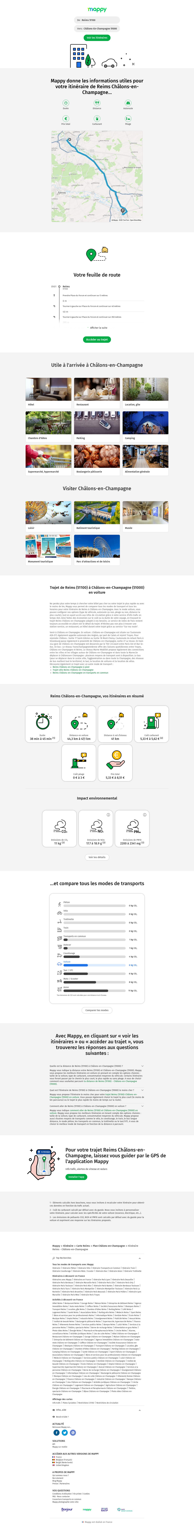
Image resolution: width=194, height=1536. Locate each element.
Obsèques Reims (132, 1306)
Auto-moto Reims (77, 1306)
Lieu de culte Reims (102, 1334)
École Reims (134, 1315)
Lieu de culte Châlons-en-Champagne (99, 1376)
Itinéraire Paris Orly (125, 1283)
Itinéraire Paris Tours (61, 1289)
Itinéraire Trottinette (132, 1271)
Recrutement (57, 1478)
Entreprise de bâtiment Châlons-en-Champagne (74, 1340)
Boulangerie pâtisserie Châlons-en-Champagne (121, 1373)
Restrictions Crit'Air (86, 1403)
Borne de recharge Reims (101, 1328)
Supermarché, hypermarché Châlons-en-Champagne (74, 1367)
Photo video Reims (60, 1331)
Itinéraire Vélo (84, 1268)
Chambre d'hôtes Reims (97, 1309)
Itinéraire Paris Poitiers (117, 1292)
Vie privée (77, 1494)
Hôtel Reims (57, 1303)
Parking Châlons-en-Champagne (125, 1349)
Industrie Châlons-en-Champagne (111, 1379)
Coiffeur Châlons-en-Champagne (93, 1343)
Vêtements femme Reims (70, 1324)
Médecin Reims (122, 1312)
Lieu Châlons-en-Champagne (79, 1382)
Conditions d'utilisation (62, 1494)
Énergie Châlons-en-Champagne (65, 1388)
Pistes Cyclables (69, 1403)
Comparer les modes (97, 1010)
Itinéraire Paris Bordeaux (62, 1283)
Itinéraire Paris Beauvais (95, 1292)
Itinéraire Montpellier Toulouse (110, 1289)
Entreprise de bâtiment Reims (121, 1303)
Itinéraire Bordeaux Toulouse (127, 1286)
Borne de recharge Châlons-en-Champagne (101, 1370)
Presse (55, 1484)
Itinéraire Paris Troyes (90, 1295)
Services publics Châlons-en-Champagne (101, 1358)
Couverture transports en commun (66, 1499)
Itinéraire (56, 1268)
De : (86, 20)
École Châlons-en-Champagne (94, 1364)
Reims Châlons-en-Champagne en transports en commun (80, 673)
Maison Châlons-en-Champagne (127, 1337)
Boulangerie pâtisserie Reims (88, 1321)
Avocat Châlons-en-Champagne (112, 1367)
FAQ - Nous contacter (61, 1496)
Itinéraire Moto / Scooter (83, 1271)
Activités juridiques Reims (81, 1334)
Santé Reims (73, 1312)
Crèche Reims (121, 1331)
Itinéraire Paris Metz (70, 1295)
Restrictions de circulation (107, 1403)
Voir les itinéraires (97, 37)
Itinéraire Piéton (69, 1268)
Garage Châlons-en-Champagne (98, 1337)
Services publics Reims (91, 1324)
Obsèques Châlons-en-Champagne (79, 1346)
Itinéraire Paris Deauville (122, 1280)
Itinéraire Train (128, 1268)
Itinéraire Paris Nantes (103, 1286)
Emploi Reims (72, 1318)
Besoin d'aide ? (60, 1417)
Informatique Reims (104, 1315)
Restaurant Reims (72, 1303)
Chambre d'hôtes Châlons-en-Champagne (92, 1349)
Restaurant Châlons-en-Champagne (67, 1337)
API (53, 1444)
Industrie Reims (86, 1318)
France (57, 1457)
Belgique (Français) (62, 1460)
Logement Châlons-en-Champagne (89, 1385)
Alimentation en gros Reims (125, 1328)
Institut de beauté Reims (64, 1321)
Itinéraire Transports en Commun (106, 1268)
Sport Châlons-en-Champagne (122, 1352)
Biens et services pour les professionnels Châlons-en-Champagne (113, 1355)
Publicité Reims (121, 1318)
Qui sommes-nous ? (60, 1475)
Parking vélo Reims (106, 1312)
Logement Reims (59, 1312)
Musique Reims (58, 1318)
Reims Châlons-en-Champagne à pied (71, 667)
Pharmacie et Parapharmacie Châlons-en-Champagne (104, 1388)
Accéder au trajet (97, 339)
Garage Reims (87, 1303)
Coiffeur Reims (92, 1306)
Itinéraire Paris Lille (106, 1283)
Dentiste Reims (121, 1315)
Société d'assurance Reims (112, 1306)
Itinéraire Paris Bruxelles (72, 1292)
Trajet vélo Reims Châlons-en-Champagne (73, 670)
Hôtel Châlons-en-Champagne (124, 1334)
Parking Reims (114, 1309)
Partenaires (65, 1484)
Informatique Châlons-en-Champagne (83, 1373)
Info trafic (56, 1403)
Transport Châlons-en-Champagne (110, 1346)
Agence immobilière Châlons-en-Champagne (114, 1340)
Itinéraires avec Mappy (62, 1280)
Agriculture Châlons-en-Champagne (121, 1385)
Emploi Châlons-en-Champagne (122, 1364)
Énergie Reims (76, 1331)
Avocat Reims (134, 1318)
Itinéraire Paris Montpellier (83, 1289)
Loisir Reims (122, 1324)
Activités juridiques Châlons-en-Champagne (112, 1382)
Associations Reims (89, 1312)
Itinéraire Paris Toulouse (62, 1286)
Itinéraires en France (82, 1280)
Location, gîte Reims (76, 1309)
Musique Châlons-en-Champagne (68, 1376)
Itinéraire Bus (101, 1271)
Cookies (86, 1494)
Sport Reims (136, 1312)
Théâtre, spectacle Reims (78, 1328)
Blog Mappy (57, 1481)
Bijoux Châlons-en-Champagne (96, 1391)
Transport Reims (59, 1309)
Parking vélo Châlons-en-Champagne (79, 1361)
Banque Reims (109, 1324)
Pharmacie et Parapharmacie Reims (98, 1331)
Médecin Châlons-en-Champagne (68, 1358)
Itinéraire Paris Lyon (101, 1280)
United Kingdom (60, 1465)
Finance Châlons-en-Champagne (81, 1379)
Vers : (97, 28)
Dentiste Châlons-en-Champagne (111, 1361)
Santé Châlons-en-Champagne (95, 1352)
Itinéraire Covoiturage (61, 1271)
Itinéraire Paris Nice (83, 1286)
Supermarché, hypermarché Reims (117, 1321)
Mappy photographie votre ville (65, 1502)
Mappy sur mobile (59, 1447)
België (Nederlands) (62, 1462)
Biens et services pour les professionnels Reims (74, 1315)
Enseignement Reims (103, 1318)
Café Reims (127, 1309)
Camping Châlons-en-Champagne (66, 1352)
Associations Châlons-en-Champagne (68, 1355)
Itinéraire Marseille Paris (85, 1283)
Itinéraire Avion (115, 1271)
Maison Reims (100, 1303)
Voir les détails (97, 857)
